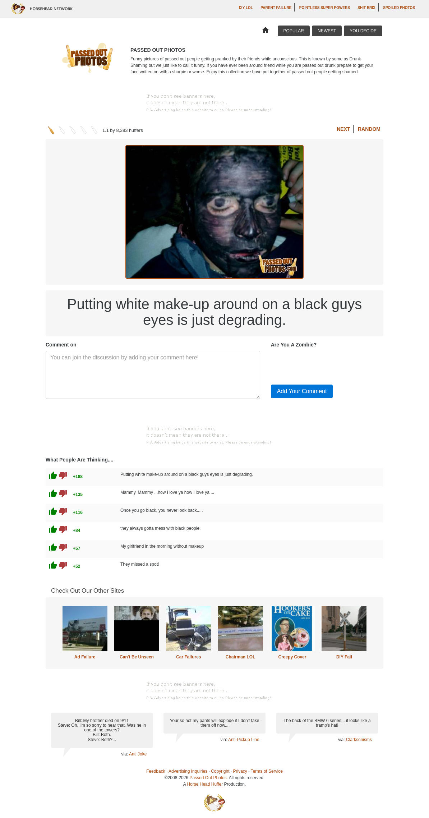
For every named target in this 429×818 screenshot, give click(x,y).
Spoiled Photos (399, 8)
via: (125, 754)
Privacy (240, 771)
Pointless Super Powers (324, 8)
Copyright (220, 771)
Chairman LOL (240, 657)
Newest (327, 30)
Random (369, 129)
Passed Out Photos (207, 777)
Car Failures (188, 657)
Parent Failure (275, 8)
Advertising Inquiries (188, 771)
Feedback (155, 771)
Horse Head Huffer (205, 784)
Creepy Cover (292, 657)
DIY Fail (344, 657)
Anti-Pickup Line (243, 739)
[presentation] (325, 365)
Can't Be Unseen (137, 657)
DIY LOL (246, 8)
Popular (293, 30)
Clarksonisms (359, 739)
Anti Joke (138, 754)
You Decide (363, 30)
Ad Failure (85, 657)
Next (343, 129)
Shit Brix (366, 8)
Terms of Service (267, 771)
